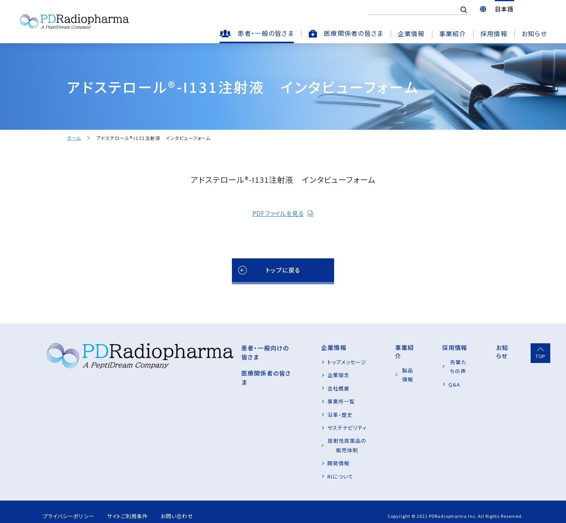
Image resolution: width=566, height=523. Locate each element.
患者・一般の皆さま (265, 33)
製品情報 (384, 362)
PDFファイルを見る (283, 213)
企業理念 (290, 375)
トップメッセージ (298, 362)
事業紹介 (452, 33)
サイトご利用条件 (135, 507)
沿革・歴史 (291, 414)
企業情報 (411, 33)
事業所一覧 (292, 401)
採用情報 (493, 33)
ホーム (74, 137)
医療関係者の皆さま (354, 33)
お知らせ (534, 33)
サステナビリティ (298, 427)
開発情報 (290, 454)
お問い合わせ (190, 507)
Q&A (435, 375)
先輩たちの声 (445, 362)
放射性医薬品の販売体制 (309, 440)
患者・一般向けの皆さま (212, 347)
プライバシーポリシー (70, 507)
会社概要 (290, 388)
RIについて (292, 467)
